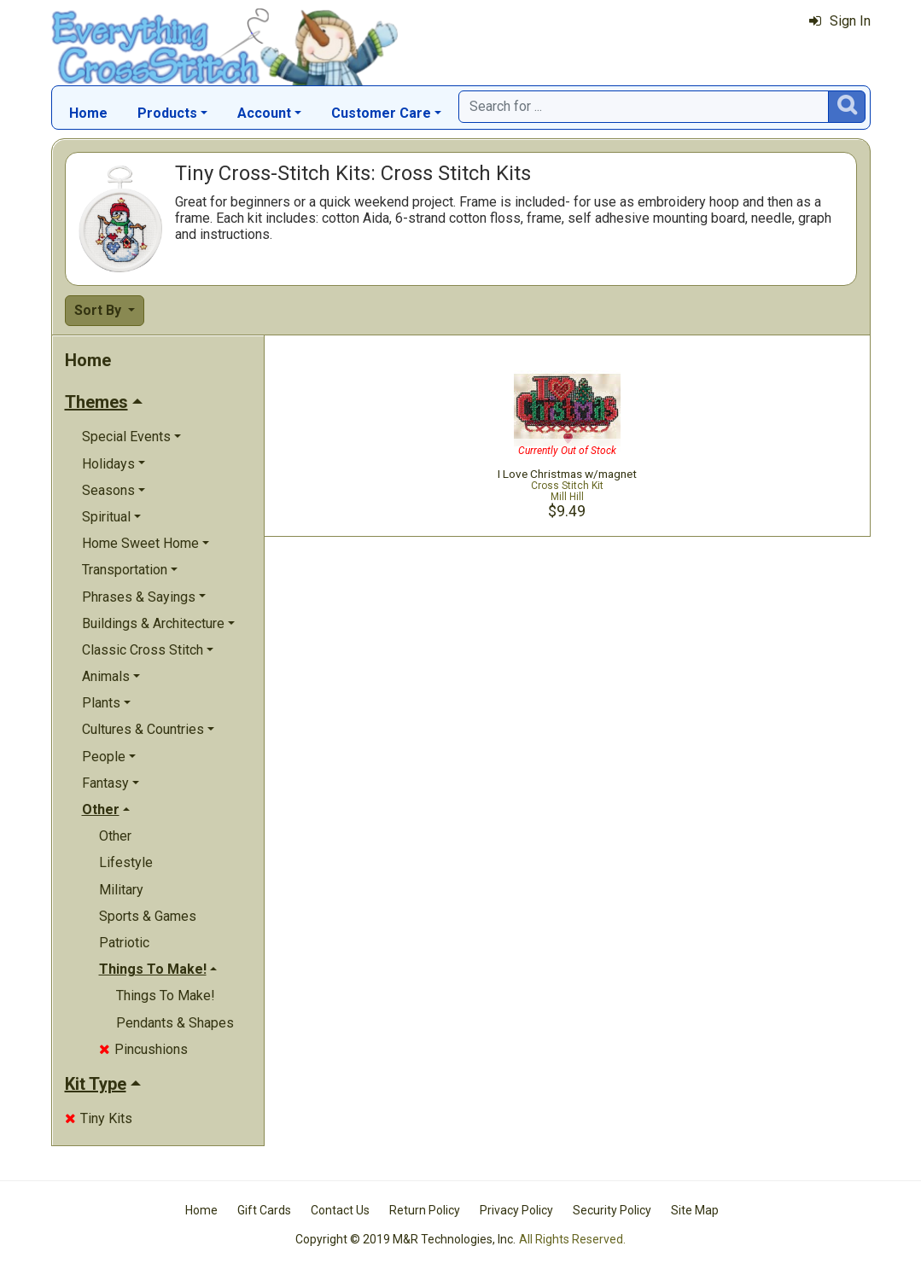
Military (121, 890)
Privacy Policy (516, 1210)
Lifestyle (126, 862)
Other (115, 836)
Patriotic (124, 943)
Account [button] (264, 113)
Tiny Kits (98, 1118)
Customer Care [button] (381, 113)
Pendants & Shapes (175, 1023)
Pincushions (143, 1049)
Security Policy (612, 1210)
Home (88, 113)
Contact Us (340, 1210)
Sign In (840, 21)
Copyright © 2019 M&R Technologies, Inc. (405, 1239)
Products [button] (167, 113)
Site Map (695, 1210)
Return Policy (424, 1210)
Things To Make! (165, 995)
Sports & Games (147, 916)
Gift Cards (264, 1210)
